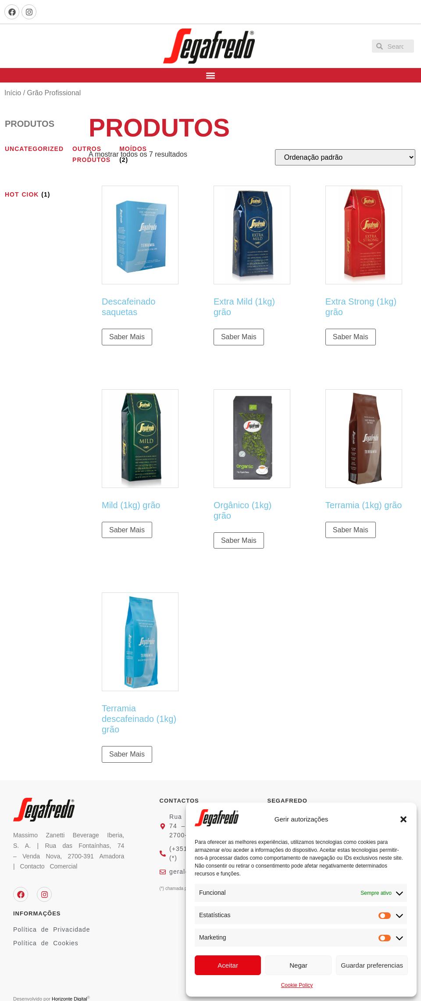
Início (12, 93)
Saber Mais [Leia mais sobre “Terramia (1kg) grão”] (350, 530)
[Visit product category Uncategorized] (34, 149)
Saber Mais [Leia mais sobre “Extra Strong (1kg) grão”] (350, 337)
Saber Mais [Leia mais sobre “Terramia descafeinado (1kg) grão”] (127, 754)
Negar (298, 965)
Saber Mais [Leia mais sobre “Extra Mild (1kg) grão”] (239, 337)
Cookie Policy (297, 985)
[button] (403, 819)
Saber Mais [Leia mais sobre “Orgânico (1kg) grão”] (239, 540)
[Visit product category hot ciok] (34, 194)
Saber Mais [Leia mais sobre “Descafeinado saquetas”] (127, 337)
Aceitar (228, 965)
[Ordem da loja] (345, 157)
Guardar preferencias (372, 965)
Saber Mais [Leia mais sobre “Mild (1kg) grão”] (127, 530)
